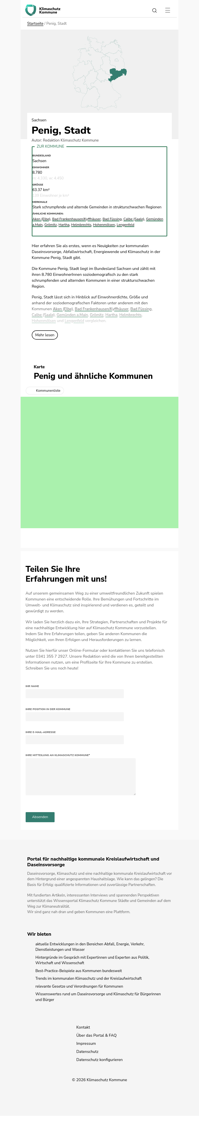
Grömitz (98, 314)
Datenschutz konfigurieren (99, 1067)
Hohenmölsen (44, 320)
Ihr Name (32, 686)
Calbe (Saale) (43, 314)
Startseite (35, 23)
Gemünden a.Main (73, 314)
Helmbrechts (132, 314)
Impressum (86, 1050)
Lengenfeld (75, 320)
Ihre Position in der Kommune (48, 709)
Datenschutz (87, 1058)
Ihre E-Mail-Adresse (41, 732)
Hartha (113, 314)
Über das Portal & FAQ (96, 1042)
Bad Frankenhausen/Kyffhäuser (102, 308)
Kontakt (83, 1034)
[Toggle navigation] (167, 10)
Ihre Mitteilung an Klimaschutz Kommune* (58, 755)
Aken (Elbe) (63, 308)
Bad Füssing (143, 308)
